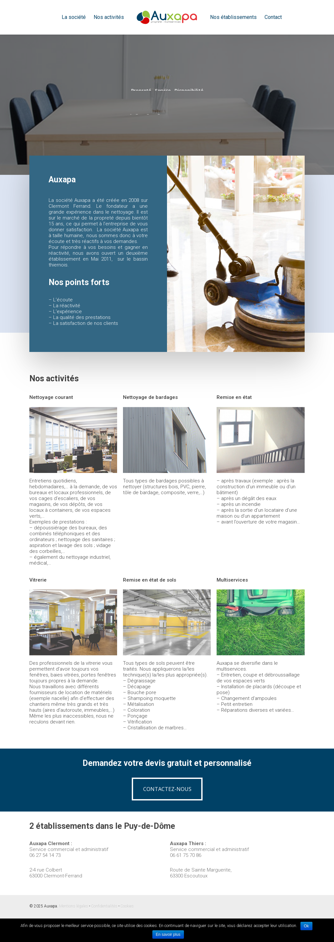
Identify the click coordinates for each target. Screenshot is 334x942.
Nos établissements (233, 17)
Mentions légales (73, 906)
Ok (306, 926)
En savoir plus (168, 934)
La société (74, 17)
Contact (273, 17)
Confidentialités (104, 906)
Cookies (127, 906)
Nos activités (109, 17)
